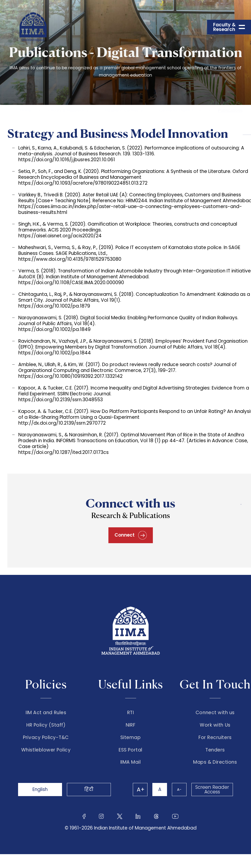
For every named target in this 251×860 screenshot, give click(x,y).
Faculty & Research (66, 110)
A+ (141, 789)
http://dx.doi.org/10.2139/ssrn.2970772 (62, 423)
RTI (130, 713)
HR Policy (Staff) (45, 725)
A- (179, 789)
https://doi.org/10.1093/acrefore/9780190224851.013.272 (82, 183)
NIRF (130, 725)
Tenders (215, 750)
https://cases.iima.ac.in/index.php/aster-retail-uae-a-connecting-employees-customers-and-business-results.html (130, 209)
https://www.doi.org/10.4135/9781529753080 (69, 259)
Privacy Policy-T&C (46, 737)
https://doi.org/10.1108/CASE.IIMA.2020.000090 (71, 282)
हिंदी (89, 789)
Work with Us (215, 725)
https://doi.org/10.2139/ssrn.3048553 (60, 399)
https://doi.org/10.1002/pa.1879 (54, 306)
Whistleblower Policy (46, 750)
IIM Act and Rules (46, 713)
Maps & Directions (215, 762)
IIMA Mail (130, 762)
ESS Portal (130, 750)
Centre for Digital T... (178, 110)
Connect (131, 535)
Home (25, 110)
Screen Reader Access (212, 789)
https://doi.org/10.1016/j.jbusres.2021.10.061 (66, 159)
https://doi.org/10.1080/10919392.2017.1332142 (70, 376)
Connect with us (215, 713)
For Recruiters (215, 737)
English (40, 789)
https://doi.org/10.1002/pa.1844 (54, 353)
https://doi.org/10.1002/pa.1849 (54, 329)
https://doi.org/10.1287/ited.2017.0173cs (63, 452)
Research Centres (122, 110)
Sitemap (130, 737)
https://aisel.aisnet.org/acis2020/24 (60, 235)
